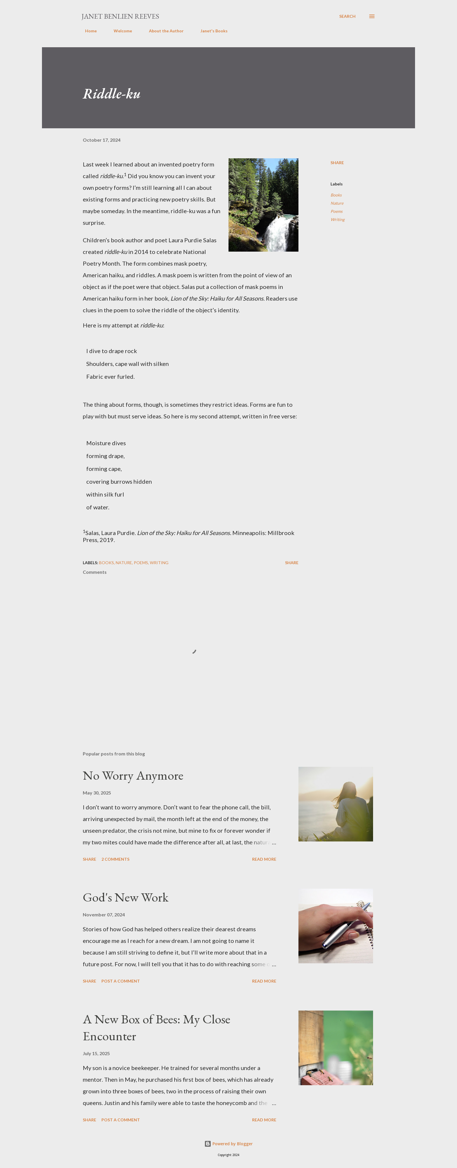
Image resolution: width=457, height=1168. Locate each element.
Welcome (119, 30)
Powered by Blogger (228, 1143)
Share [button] (337, 162)
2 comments (115, 859)
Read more (264, 859)
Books (336, 194)
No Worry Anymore (133, 775)
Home (87, 30)
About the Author (162, 30)
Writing (337, 219)
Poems (336, 211)
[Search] (347, 16)
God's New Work (125, 897)
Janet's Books (210, 30)
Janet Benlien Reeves (120, 16)
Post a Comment (120, 980)
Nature (337, 203)
